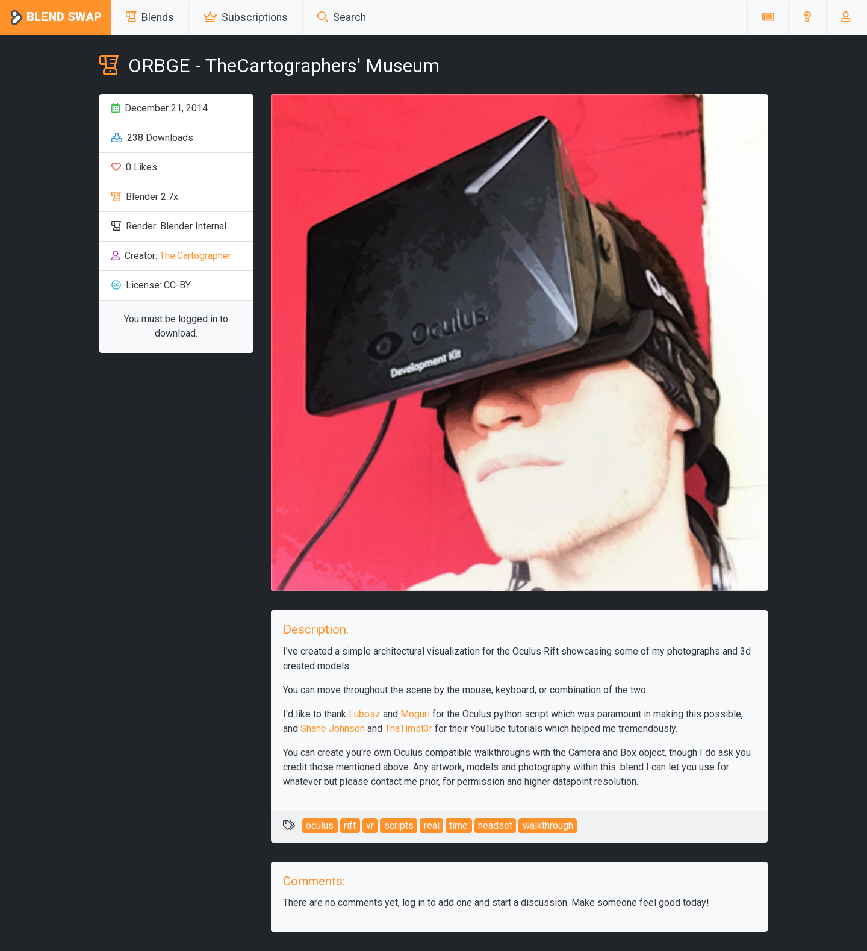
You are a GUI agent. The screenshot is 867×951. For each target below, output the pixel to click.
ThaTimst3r (408, 728)
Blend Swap (56, 17)
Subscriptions (246, 17)
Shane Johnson (332, 728)
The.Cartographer (195, 255)
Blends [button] (150, 17)
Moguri (415, 714)
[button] (807, 17)
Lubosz (365, 714)
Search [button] (341, 17)
